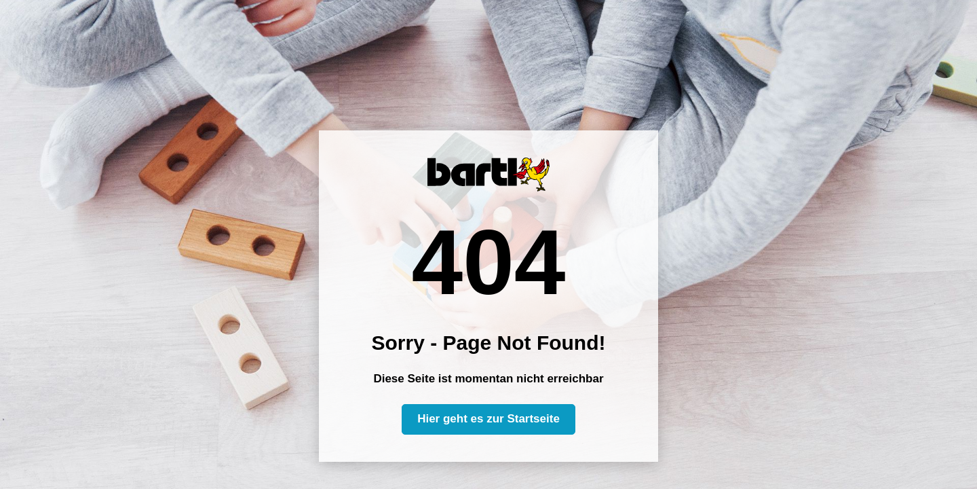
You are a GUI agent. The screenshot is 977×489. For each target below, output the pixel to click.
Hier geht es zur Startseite (488, 418)
